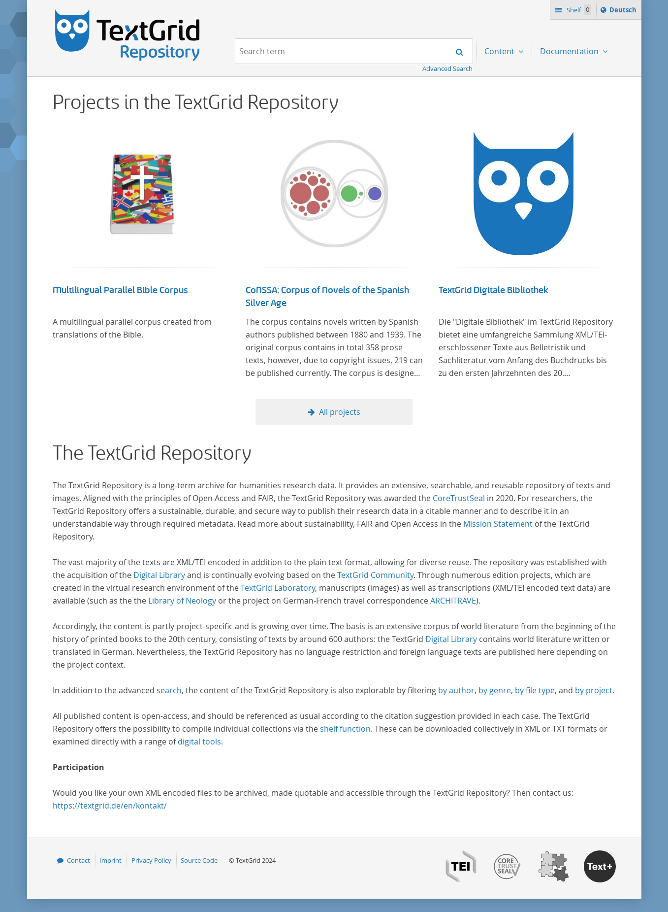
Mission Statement (498, 523)
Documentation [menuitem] (570, 51)
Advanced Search (447, 68)
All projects (339, 411)
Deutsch (624, 11)
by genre (494, 690)
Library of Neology (182, 600)
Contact (78, 860)
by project (593, 690)
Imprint (110, 860)
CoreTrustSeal (459, 498)
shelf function (345, 728)
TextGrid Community (375, 575)
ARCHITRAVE (453, 600)
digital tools (199, 741)
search (169, 690)
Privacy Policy (151, 860)
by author (456, 690)
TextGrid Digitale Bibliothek (493, 290)
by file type (535, 690)
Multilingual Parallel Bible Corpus (120, 290)
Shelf (578, 9)
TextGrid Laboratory (278, 587)
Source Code (199, 860)
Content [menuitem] (500, 51)
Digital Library (159, 575)
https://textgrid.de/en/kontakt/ (110, 805)
